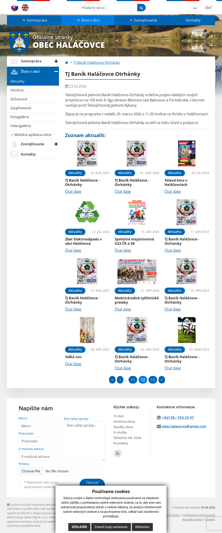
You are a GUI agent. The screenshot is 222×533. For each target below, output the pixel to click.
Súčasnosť (18, 99)
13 (153, 379)
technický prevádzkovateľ (23, 526)
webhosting (14, 517)
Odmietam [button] (142, 527)
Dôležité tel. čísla (127, 438)
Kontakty (193, 20)
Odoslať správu (92, 485)
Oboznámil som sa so (46, 484)
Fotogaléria (19, 116)
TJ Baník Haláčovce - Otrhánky (82, 182)
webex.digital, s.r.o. (35, 517)
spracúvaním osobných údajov (46, 487)
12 (143, 379)
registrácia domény (19, 521)
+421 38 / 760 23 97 (178, 417)
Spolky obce (123, 427)
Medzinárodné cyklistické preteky (137, 300)
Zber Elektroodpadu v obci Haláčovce (83, 241)
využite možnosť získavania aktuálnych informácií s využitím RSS (33, 507)
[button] (34, 20)
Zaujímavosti (20, 108)
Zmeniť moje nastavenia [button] (111, 527)
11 (133, 379)
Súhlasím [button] (79, 527)
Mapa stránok (42, 513)
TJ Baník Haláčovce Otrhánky (97, 62)
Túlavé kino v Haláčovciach (176, 182)
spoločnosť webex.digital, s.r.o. (52, 521)
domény (54, 517)
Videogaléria (20, 125)
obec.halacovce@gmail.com (184, 426)
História (16, 90)
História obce (124, 421)
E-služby (120, 432)
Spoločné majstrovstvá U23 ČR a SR (134, 241)
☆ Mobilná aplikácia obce (30, 134)
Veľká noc (73, 356)
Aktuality (17, 81)
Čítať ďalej (73, 191)
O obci (119, 416)
